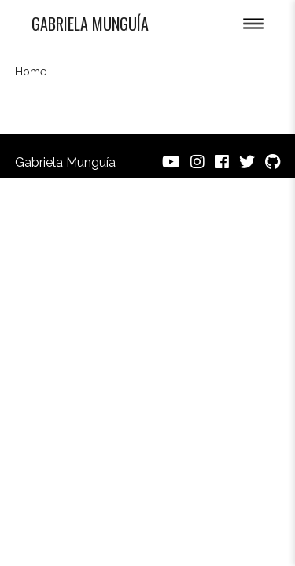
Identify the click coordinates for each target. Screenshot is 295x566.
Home (30, 71)
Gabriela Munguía (90, 23)
